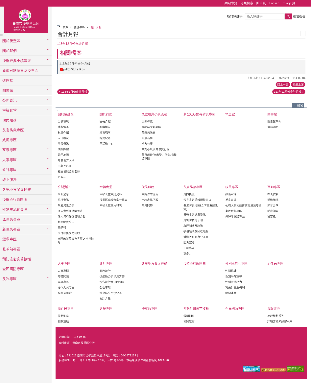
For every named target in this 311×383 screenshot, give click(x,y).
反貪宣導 (230, 199)
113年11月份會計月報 (287, 91)
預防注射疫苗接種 (196, 308)
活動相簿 (272, 199)
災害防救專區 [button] (13, 130)
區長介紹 (105, 121)
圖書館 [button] (7, 90)
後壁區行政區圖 (14, 200)
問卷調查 (272, 210)
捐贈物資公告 (66, 222)
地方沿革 (63, 127)
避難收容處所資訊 (194, 214)
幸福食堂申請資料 (111, 194)
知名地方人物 (66, 160)
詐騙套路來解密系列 (279, 321)
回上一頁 (282, 84)
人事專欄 (63, 270)
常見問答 (147, 205)
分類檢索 (246, 3)
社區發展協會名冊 (69, 171)
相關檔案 (71, 53)
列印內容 (302, 33)
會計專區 (79, 27)
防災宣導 (189, 242)
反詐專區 (273, 308)
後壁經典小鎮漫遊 (154, 114)
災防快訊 (189, 194)
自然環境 (63, 121)
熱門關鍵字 (235, 16)
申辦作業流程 (150, 194)
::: (4, 2)
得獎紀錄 (105, 138)
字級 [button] (305, 3)
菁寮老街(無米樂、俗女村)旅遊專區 (159, 156)
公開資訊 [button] (9, 100)
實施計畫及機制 (235, 287)
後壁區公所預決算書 (112, 276)
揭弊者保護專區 (235, 216)
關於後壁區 (66, 114)
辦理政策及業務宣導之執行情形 (76, 240)
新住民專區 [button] (11, 229)
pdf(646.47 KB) (74, 69)
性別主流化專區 (236, 263)
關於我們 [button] (9, 51)
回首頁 (261, 3)
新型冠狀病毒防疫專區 (20, 71)
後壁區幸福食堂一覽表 (113, 199)
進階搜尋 (299, 16)
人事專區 (64, 263)
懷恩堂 (7, 81)
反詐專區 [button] (9, 279)
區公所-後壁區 (26, 19)
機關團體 (63, 149)
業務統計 (105, 270)
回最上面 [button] (298, 84)
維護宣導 (230, 194)
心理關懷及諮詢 (193, 225)
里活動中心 (106, 143)
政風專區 (231, 187)
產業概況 (63, 143)
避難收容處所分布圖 (195, 236)
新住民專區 (66, 308)
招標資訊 (63, 199)
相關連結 (63, 321)
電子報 (62, 227)
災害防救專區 (193, 187)
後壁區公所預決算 (111, 293)
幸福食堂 (106, 187)
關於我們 (106, 114)
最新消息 (272, 127)
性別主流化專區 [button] (14, 209)
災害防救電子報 (193, 220)
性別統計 (230, 270)
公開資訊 (64, 187)
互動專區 (273, 187)
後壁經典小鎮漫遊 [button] (16, 61)
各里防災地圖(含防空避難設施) (200, 207)
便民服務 (148, 187)
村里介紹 (63, 132)
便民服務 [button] (9, 120)
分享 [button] (300, 3)
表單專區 (63, 281)
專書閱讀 (63, 276)
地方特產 (147, 143)
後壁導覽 (147, 121)
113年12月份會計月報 (74, 63)
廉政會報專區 (233, 210)
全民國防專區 (13, 269)
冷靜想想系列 (275, 315)
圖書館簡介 (274, 121)
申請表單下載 (150, 199)
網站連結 (230, 293)
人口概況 (63, 138)
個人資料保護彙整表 (70, 210)
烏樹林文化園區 (151, 127)
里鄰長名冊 (65, 165)
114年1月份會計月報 (74, 91)
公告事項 (105, 287)
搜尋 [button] (288, 16)
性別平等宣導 (233, 276)
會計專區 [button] (9, 170)
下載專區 (189, 248)
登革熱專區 (11, 249)
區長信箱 (272, 194)
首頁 (65, 27)
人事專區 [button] (9, 160)
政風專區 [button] (9, 140)
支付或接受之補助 (69, 233)
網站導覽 (231, 3)
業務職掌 (105, 132)
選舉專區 (9, 239)
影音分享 (272, 205)
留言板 (271, 216)
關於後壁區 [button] (11, 41)
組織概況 (105, 127)
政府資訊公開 (66, 205)
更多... (62, 177)
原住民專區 (11, 219)
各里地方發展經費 (16, 190)
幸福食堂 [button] (9, 110)
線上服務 (9, 180)
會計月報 (96, 27)
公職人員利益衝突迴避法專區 (243, 205)
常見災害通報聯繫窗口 (197, 199)
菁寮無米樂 (149, 132)
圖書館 (272, 114)
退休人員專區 (66, 287)
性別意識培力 (233, 281)
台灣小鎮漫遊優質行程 (155, 149)
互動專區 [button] (9, 150)
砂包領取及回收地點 (195, 231)
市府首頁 (288, 3)
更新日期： (65, 336)
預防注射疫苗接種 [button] (16, 259)
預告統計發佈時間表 (112, 281)
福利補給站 (65, 293)
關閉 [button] (300, 105)
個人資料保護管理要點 (71, 216)
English (274, 3)
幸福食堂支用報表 (111, 205)
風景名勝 (147, 138)
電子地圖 (63, 154)
